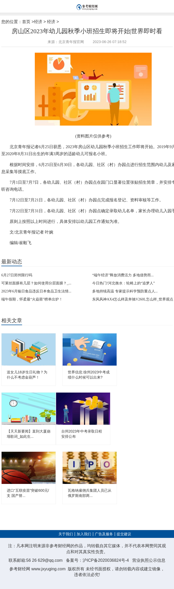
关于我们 (65, 534)
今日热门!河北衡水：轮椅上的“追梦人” (123, 283)
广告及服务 (104, 534)
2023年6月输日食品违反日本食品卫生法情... (36, 291)
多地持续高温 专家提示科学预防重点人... (125, 291)
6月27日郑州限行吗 (16, 275)
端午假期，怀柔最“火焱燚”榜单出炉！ (32, 299)
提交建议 (124, 534)
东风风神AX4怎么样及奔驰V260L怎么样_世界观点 (132, 299)
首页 (26, 21)
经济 (38, 21)
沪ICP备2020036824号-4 (106, 560)
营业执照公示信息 (148, 560)
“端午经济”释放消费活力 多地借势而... (122, 275)
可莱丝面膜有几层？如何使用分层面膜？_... (36, 283)
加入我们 (84, 534)
